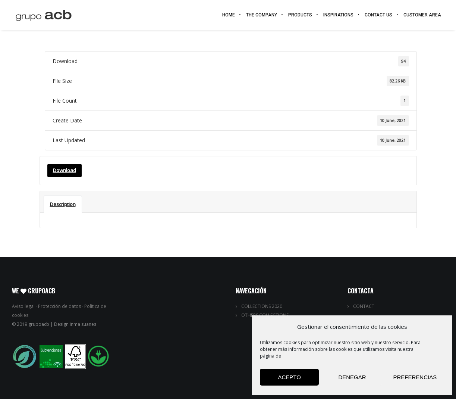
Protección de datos (59, 306)
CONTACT (363, 306)
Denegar (352, 377)
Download (64, 170)
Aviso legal (23, 306)
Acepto (289, 377)
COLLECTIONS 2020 (261, 306)
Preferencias (415, 377)
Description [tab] (63, 204)
